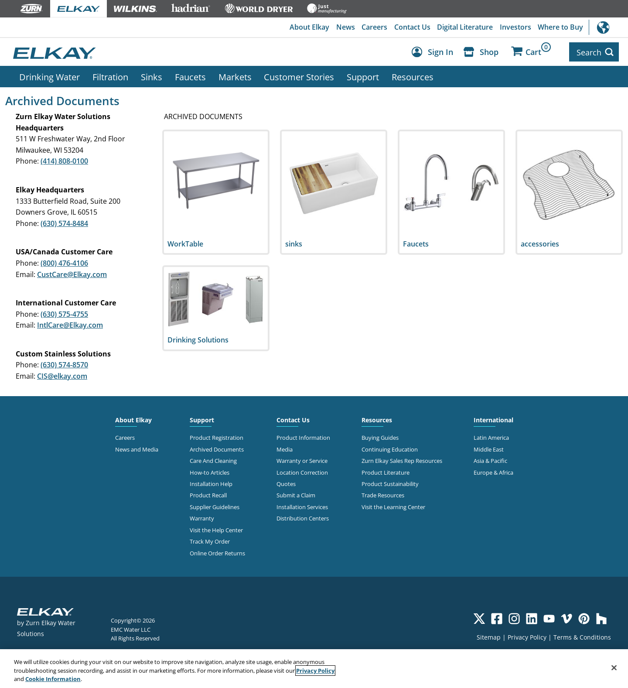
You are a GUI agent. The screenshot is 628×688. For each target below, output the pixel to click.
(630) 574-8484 (64, 222)
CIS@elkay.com (62, 375)
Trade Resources (383, 494)
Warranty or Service (302, 459)
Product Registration (216, 436)
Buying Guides (380, 436)
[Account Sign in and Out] (434, 51)
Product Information (303, 436)
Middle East (489, 448)
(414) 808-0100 (64, 159)
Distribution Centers (302, 517)
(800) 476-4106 (64, 262)
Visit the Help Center (216, 529)
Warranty (202, 517)
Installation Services (302, 506)
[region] (314, 668)
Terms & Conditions (582, 636)
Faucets (190, 75)
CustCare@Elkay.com (72, 273)
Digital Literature (464, 27)
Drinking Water (49, 75)
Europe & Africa (493, 471)
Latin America (491, 436)
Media (284, 448)
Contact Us (411, 27)
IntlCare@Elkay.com (70, 324)
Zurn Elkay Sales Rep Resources (402, 459)
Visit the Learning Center (393, 506)
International (608, 27)
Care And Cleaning (213, 459)
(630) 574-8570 (64, 364)
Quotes (286, 482)
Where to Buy (560, 27)
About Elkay (308, 27)
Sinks (151, 75)
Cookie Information (53, 678)
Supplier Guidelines (214, 506)
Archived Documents (217, 448)
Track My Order (210, 540)
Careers (373, 27)
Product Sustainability (390, 482)
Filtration (110, 75)
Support (363, 75)
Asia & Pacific (490, 459)
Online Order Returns (217, 552)
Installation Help (211, 482)
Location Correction (302, 471)
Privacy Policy (527, 636)
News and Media (136, 448)
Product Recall (208, 494)
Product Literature (386, 471)
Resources (412, 75)
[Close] (614, 667)
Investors (515, 27)
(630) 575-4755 (64, 313)
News (344, 27)
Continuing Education (390, 448)
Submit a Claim (295, 494)
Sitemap (489, 636)
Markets (235, 75)
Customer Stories (299, 75)
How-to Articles (209, 471)
